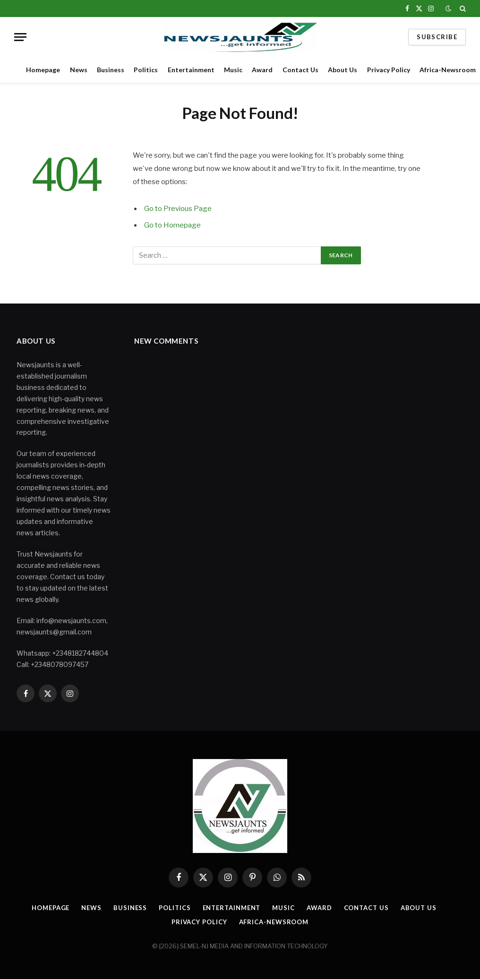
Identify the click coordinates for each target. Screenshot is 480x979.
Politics (146, 70)
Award (262, 70)
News (78, 70)
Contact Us (300, 70)
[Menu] (20, 37)
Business (110, 70)
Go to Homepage (172, 225)
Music (233, 70)
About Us (342, 70)
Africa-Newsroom (274, 922)
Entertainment (191, 70)
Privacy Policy (388, 70)
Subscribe (437, 37)
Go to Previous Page (178, 208)
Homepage (43, 70)
